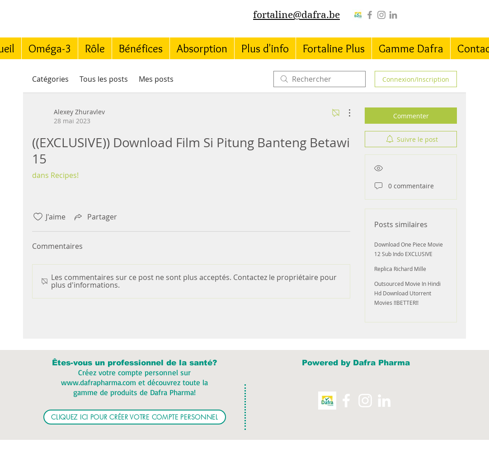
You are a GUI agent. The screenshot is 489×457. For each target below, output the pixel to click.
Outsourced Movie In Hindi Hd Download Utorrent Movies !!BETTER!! (407, 293)
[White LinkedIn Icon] (384, 401)
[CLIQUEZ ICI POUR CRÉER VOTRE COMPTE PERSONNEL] (134, 417)
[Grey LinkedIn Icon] (393, 14)
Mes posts (156, 79)
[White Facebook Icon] (346, 401)
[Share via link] (95, 216)
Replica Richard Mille (400, 268)
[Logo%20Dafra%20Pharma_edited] (358, 14)
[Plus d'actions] (344, 112)
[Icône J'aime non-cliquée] (38, 216)
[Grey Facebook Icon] (369, 14)
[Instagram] (381, 14)
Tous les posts (104, 79)
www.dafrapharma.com (98, 382)
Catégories (50, 79)
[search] (319, 79)
